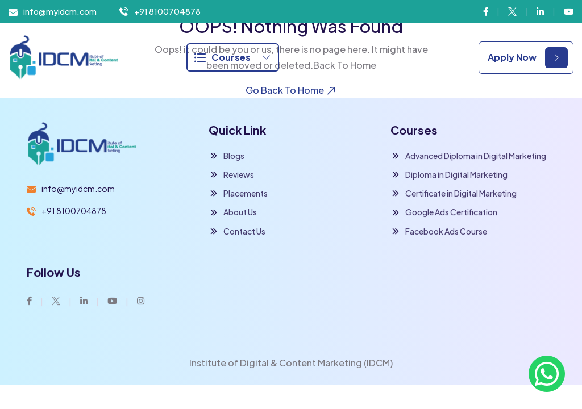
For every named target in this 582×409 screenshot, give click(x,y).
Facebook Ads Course (438, 231)
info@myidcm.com (60, 11)
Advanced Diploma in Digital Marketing (468, 156)
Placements (238, 193)
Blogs (226, 156)
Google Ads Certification (443, 213)
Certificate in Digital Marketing (453, 194)
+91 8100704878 (167, 11)
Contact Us (237, 231)
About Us (233, 213)
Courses (232, 57)
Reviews (231, 175)
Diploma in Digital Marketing (449, 175)
